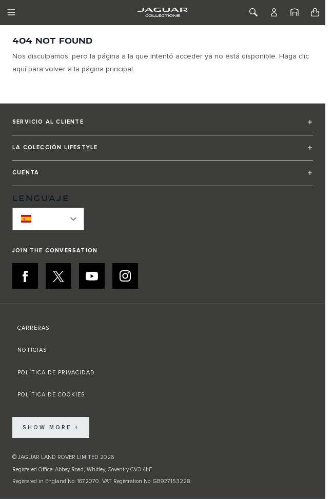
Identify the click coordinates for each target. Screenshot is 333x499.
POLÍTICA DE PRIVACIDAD (56, 372)
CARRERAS (33, 328)
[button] (162, 126)
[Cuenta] (274, 12)
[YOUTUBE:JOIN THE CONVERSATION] (92, 276)
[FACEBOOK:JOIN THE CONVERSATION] (25, 276)
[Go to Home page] (162, 12)
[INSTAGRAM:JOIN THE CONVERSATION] (125, 276)
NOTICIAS (32, 350)
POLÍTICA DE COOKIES (51, 394)
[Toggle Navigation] (11, 12)
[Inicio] (294, 12)
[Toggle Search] (253, 12)
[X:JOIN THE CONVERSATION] (58, 276)
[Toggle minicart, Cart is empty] (315, 12)
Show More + (51, 427)
